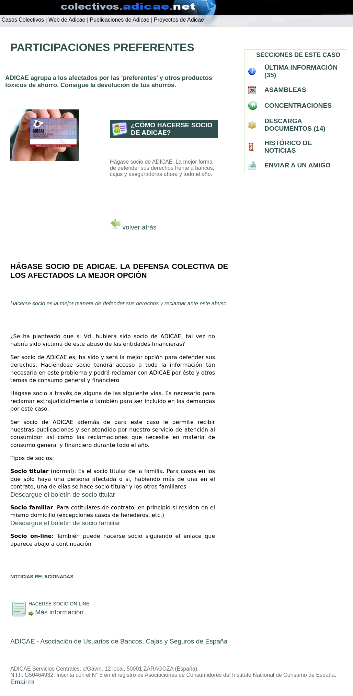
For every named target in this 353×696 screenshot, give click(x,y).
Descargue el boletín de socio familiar (65, 523)
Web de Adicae (66, 20)
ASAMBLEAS (285, 89)
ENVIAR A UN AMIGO (297, 165)
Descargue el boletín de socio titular (62, 494)
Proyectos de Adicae (178, 20)
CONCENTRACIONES (298, 105)
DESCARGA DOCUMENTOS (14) (295, 124)
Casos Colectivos (22, 20)
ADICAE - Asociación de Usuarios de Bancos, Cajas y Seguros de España (118, 641)
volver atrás (139, 227)
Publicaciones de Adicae (118, 20)
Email (18, 681)
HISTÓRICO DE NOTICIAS (288, 146)
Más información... (62, 612)
